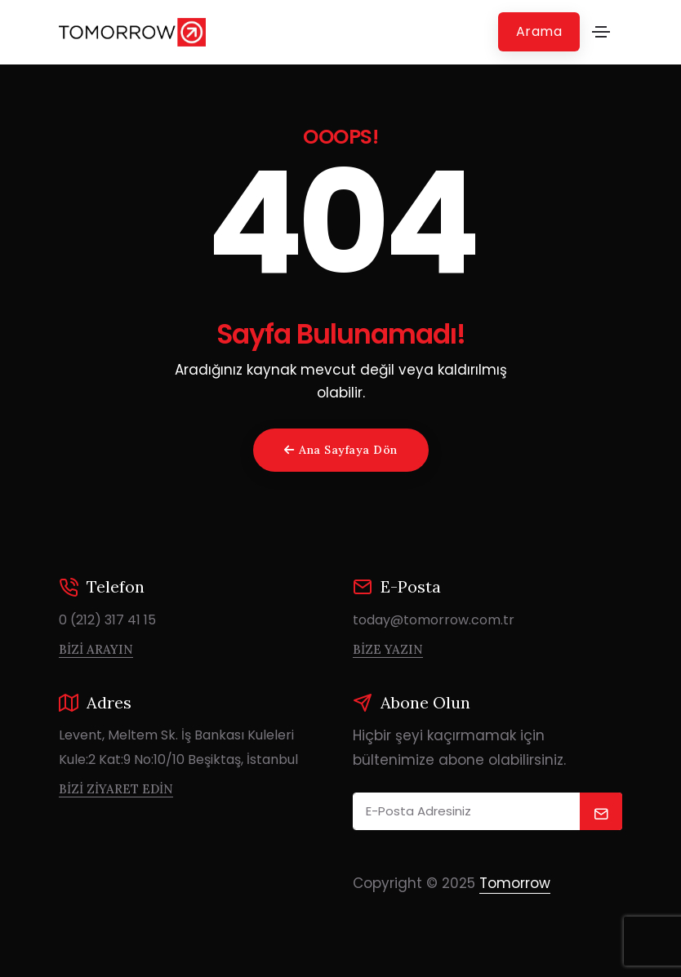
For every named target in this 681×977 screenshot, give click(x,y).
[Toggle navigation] (601, 32)
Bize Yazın (388, 649)
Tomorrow (514, 883)
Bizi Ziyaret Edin (116, 789)
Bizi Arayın (96, 649)
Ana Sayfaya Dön (341, 449)
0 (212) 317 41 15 (107, 620)
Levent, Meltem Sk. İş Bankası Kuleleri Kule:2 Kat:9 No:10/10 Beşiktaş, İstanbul (178, 747)
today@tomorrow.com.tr (433, 620)
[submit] (601, 811)
